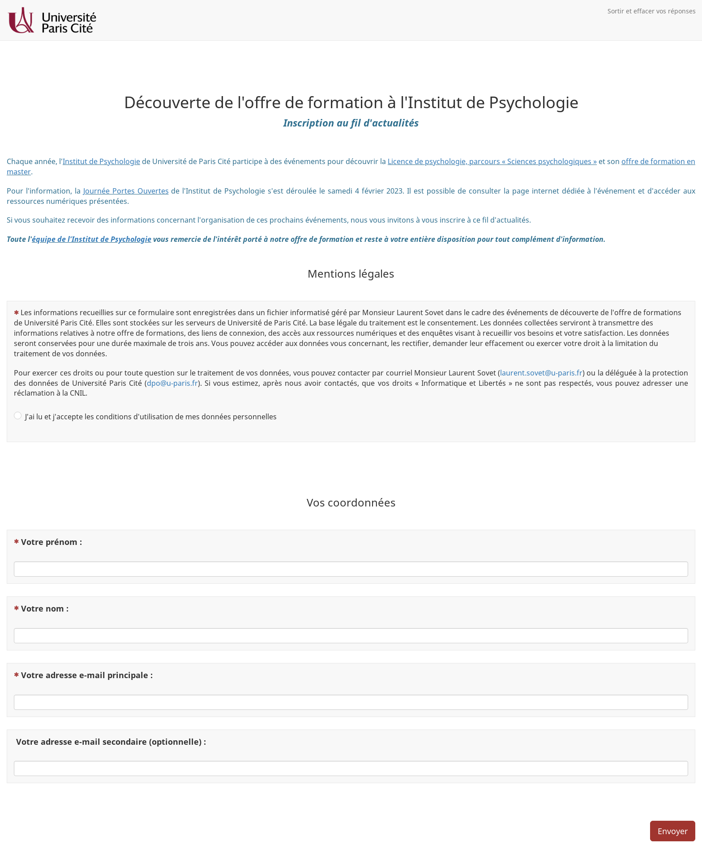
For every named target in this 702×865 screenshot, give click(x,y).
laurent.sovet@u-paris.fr (541, 373)
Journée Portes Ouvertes (126, 191)
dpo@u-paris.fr (172, 383)
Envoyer (673, 831)
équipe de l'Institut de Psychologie (91, 239)
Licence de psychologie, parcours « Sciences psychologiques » (492, 161)
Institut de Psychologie (101, 161)
